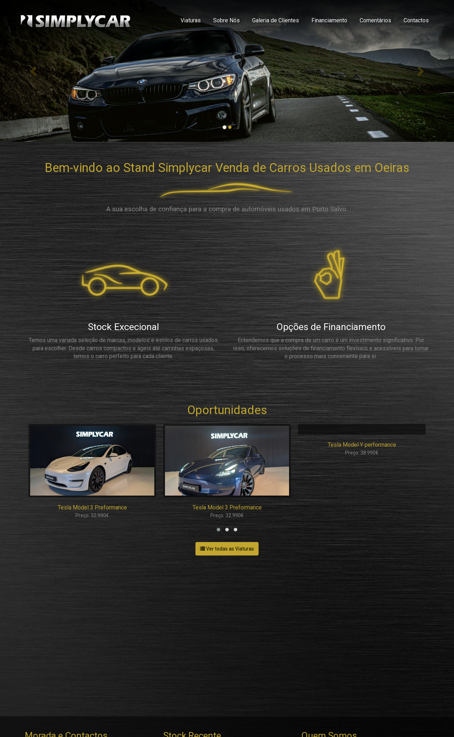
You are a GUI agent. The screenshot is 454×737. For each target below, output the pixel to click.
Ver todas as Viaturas (227, 549)
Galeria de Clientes (275, 20)
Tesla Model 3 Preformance (92, 507)
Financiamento (329, 20)
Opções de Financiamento (331, 327)
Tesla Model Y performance (362, 444)
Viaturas (191, 20)
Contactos (416, 20)
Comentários (375, 20)
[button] (218, 529)
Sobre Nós (226, 20)
